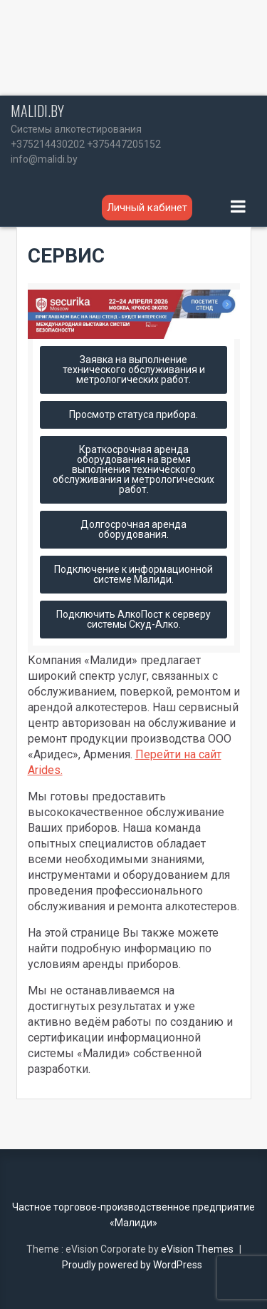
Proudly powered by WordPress (132, 1264)
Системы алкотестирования (76, 129)
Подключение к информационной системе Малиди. (133, 574)
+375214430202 (48, 144)
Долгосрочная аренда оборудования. (133, 529)
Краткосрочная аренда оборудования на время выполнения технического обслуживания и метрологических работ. (133, 469)
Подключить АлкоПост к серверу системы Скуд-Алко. (133, 619)
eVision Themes (197, 1249)
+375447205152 (124, 144)
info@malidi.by (44, 159)
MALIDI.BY (37, 110)
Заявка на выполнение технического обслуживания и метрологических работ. (134, 369)
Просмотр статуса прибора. (133, 414)
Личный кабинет (147, 207)
